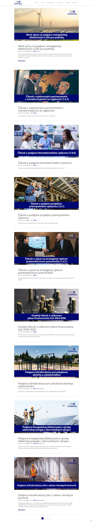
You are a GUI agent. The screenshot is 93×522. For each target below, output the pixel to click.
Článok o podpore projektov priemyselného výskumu (44, 216)
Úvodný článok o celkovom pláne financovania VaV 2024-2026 (45, 328)
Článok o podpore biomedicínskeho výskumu (45, 163)
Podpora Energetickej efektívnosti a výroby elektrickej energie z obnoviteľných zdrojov (43, 440)
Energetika (37, 51)
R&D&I (35, 113)
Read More (21, 61)
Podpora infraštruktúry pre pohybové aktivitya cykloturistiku (45, 385)
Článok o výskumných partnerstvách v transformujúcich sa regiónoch (40, 109)
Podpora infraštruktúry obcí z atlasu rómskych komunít (45, 496)
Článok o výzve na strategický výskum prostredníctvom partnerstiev (40, 271)
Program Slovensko (39, 388)
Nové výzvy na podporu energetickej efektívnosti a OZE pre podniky (39, 47)
